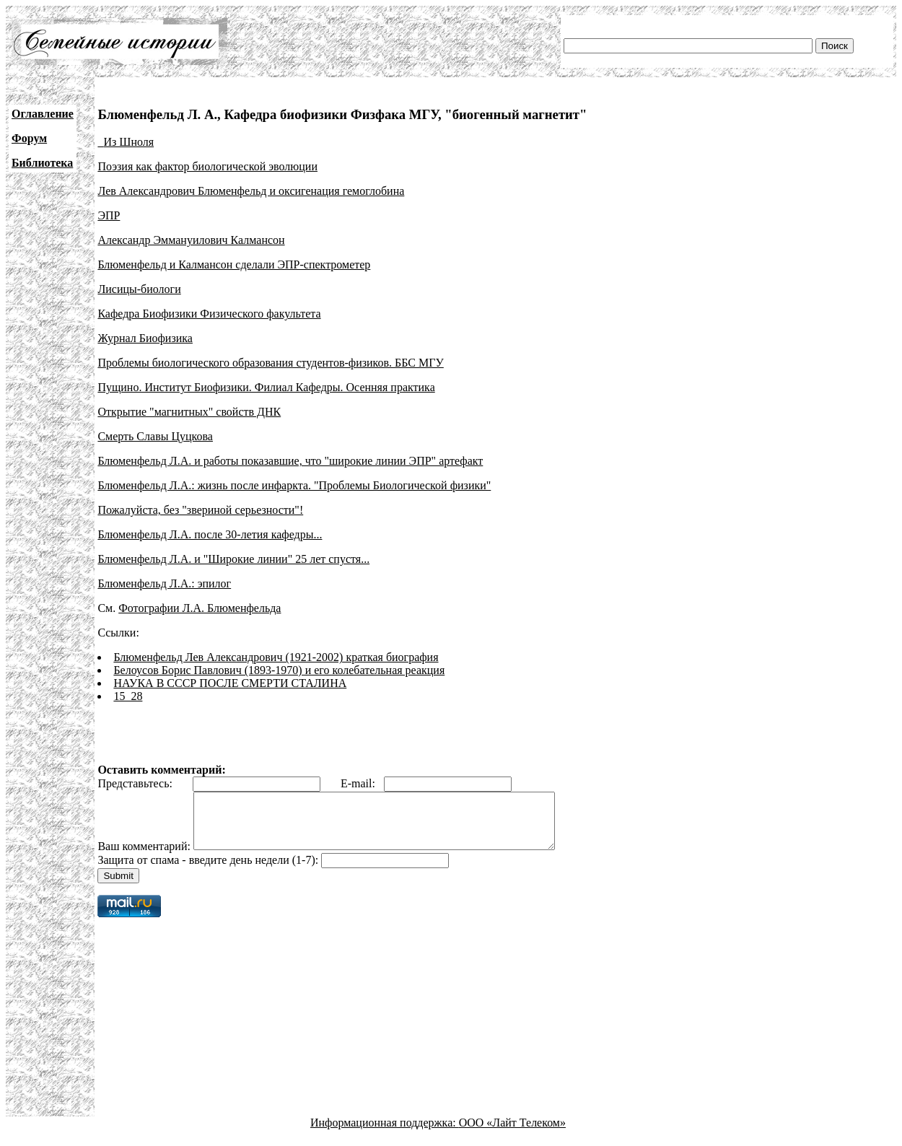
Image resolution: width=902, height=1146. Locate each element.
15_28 (127, 696)
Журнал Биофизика (145, 338)
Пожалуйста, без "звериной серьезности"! (200, 510)
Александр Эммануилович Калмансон (190, 240)
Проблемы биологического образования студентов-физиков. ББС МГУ (270, 363)
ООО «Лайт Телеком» (512, 1133)
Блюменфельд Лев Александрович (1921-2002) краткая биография (275, 657)
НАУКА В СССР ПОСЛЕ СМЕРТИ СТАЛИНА (229, 683)
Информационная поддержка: (384, 1133)
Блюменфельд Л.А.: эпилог (164, 583)
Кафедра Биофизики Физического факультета (208, 313)
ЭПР (108, 215)
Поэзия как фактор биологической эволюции (207, 166)
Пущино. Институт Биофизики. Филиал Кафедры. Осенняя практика (265, 387)
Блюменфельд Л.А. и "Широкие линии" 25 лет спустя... (233, 559)
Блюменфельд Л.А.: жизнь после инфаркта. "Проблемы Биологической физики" (294, 485)
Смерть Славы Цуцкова (155, 436)
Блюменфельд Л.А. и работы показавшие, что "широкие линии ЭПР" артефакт (290, 461)
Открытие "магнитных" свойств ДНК (189, 412)
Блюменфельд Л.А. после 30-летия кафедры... (209, 534)
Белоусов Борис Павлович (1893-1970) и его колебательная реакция (279, 670)
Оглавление (43, 114)
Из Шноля (128, 142)
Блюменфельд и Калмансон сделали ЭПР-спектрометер (233, 264)
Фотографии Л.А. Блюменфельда (199, 608)
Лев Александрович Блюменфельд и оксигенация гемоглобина (250, 191)
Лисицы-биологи (138, 289)
